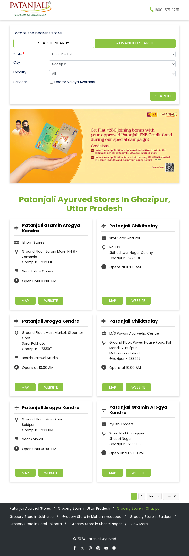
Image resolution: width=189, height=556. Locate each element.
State (18, 53)
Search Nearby (53, 43)
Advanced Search (135, 43)
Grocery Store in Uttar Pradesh (84, 508)
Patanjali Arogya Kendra (50, 321)
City (16, 62)
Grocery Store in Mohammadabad (91, 517)
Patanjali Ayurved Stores (31, 508)
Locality (19, 72)
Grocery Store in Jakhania (32, 517)
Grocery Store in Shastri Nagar (96, 524)
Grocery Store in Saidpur (151, 517)
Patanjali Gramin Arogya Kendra (51, 228)
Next (152, 496)
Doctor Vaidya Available (74, 82)
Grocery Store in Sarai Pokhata (36, 524)
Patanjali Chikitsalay (133, 226)
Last (169, 496)
